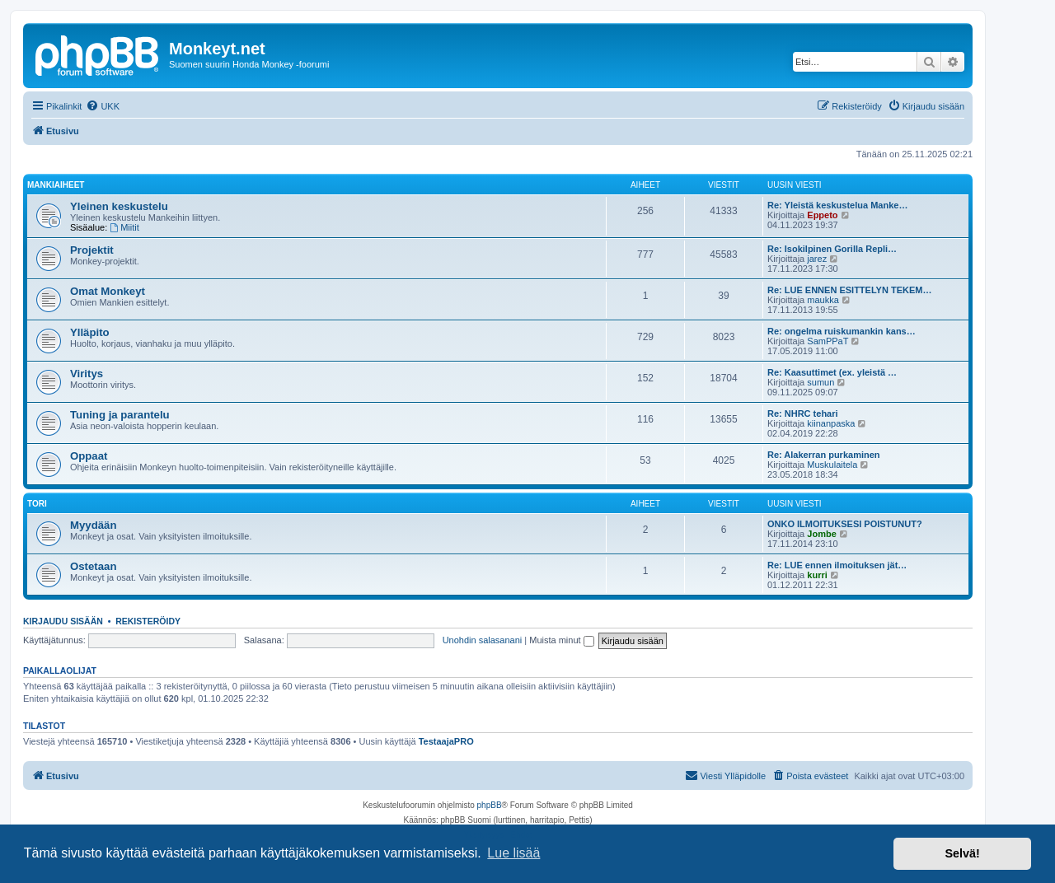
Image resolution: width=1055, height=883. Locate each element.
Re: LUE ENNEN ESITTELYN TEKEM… (849, 290)
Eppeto (822, 215)
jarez (817, 259)
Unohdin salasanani (483, 640)
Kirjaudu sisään (63, 621)
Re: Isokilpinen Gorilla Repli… (832, 249)
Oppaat (88, 456)
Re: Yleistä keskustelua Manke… (837, 205)
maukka (823, 300)
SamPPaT (827, 341)
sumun (820, 382)
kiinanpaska (831, 423)
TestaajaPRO (446, 741)
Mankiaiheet (55, 184)
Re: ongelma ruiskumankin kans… (841, 331)
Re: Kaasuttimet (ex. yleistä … (832, 372)
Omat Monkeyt (107, 291)
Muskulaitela (832, 465)
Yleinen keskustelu (119, 206)
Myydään (93, 525)
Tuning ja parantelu (120, 415)
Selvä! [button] (962, 853)
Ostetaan (93, 566)
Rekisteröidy (148, 621)
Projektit (92, 250)
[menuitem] (103, 106)
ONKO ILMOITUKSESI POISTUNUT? (844, 524)
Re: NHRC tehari (802, 413)
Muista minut (561, 640)
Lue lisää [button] (513, 853)
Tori (37, 503)
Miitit (124, 227)
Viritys (86, 373)
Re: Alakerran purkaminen (823, 455)
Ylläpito (90, 332)
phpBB (489, 805)
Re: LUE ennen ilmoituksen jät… (837, 565)
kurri (817, 575)
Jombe (821, 534)
